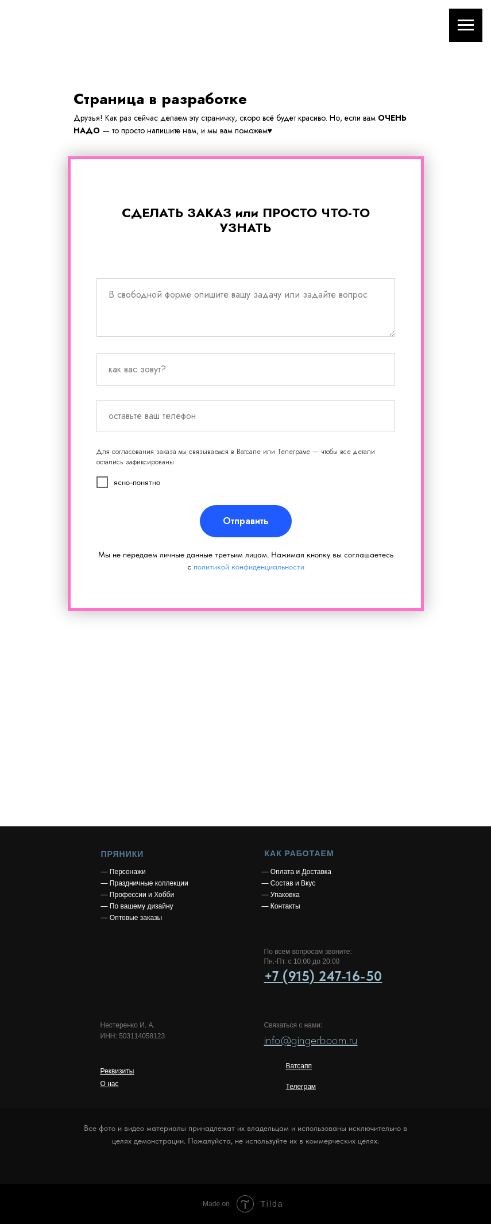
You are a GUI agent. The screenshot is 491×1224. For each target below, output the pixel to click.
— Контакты (281, 906)
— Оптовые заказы (132, 918)
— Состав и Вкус (289, 883)
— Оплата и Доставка (297, 872)
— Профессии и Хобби (138, 895)
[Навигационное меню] (466, 25)
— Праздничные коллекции (144, 883)
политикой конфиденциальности (249, 566)
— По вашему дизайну (137, 906)
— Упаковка (281, 895)
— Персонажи (123, 872)
